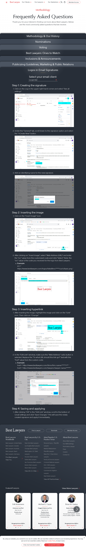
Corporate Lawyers (49, 468)
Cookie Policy (51, 541)
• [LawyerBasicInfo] (15, 527)
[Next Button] (29, 511)
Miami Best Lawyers (30, 468)
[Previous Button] (7, 511)
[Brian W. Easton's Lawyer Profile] (71, 501)
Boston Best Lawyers (31, 465)
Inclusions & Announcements (43, 58)
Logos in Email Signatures (43, 70)
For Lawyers (39, 2)
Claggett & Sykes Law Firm (45, 508)
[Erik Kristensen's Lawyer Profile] (18, 501)
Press (64, 449)
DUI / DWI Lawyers (49, 465)
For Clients (26, 2)
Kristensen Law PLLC (18, 508)
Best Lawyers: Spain (11, 451)
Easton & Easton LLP (71, 508)
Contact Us (66, 454)
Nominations (43, 41)
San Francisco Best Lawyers (33, 462)
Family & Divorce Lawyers (51, 459)
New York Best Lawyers (31, 443)
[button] (56, 80)
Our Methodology (68, 443)
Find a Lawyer (36, 430)
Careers (65, 452)
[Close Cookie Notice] (84, 537)
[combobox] (43, 80)
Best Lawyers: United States (14, 443)
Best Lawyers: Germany (13, 454)
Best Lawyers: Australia (12, 448)
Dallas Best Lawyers (30, 459)
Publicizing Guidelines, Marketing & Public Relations (43, 64)
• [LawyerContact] (20, 527)
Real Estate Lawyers (50, 476)
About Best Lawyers (69, 441)
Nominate (54, 430)
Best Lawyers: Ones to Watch (43, 53)
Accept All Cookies (54, 545)
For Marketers (53, 2)
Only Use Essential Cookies (31, 545)
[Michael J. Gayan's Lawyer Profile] (45, 501)
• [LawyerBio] (18, 527)
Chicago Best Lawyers (31, 448)
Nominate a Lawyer (69, 446)
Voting (43, 47)
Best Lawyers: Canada (12, 446)
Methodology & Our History (43, 36)
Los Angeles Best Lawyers (32, 446)
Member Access (72, 430)
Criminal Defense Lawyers (51, 462)
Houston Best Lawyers (31, 457)
